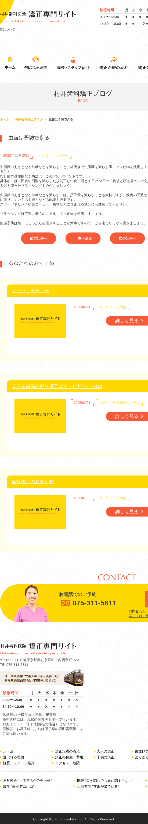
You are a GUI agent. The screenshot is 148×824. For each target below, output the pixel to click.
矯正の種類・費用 (69, 757)
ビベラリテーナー (30, 290)
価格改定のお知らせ (33, 481)
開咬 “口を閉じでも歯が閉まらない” (105, 781)
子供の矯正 (105, 757)
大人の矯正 (105, 751)
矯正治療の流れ (113, 63)
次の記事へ (127, 238)
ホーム (4, 119)
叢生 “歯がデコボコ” (18, 786)
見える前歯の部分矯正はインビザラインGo (57, 386)
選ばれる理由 (36, 63)
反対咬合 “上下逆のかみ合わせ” (27, 781)
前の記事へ (38, 238)
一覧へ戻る (83, 238)
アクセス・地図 (67, 763)
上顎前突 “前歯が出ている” (98, 786)
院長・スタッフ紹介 (72, 63)
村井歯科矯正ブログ (29, 119)
